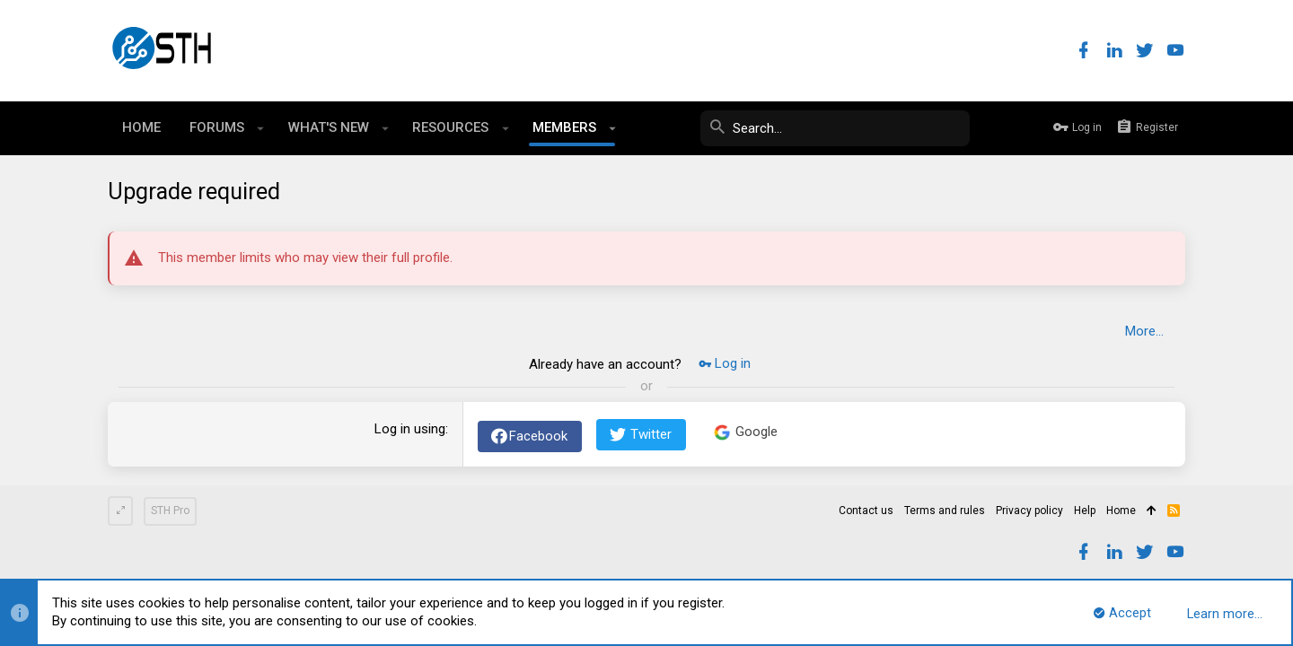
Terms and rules (944, 510)
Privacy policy (1029, 510)
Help (1084, 510)
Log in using (409, 429)
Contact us (866, 510)
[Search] (835, 128)
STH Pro (170, 510)
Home (1121, 510)
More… (1144, 331)
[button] (261, 128)
